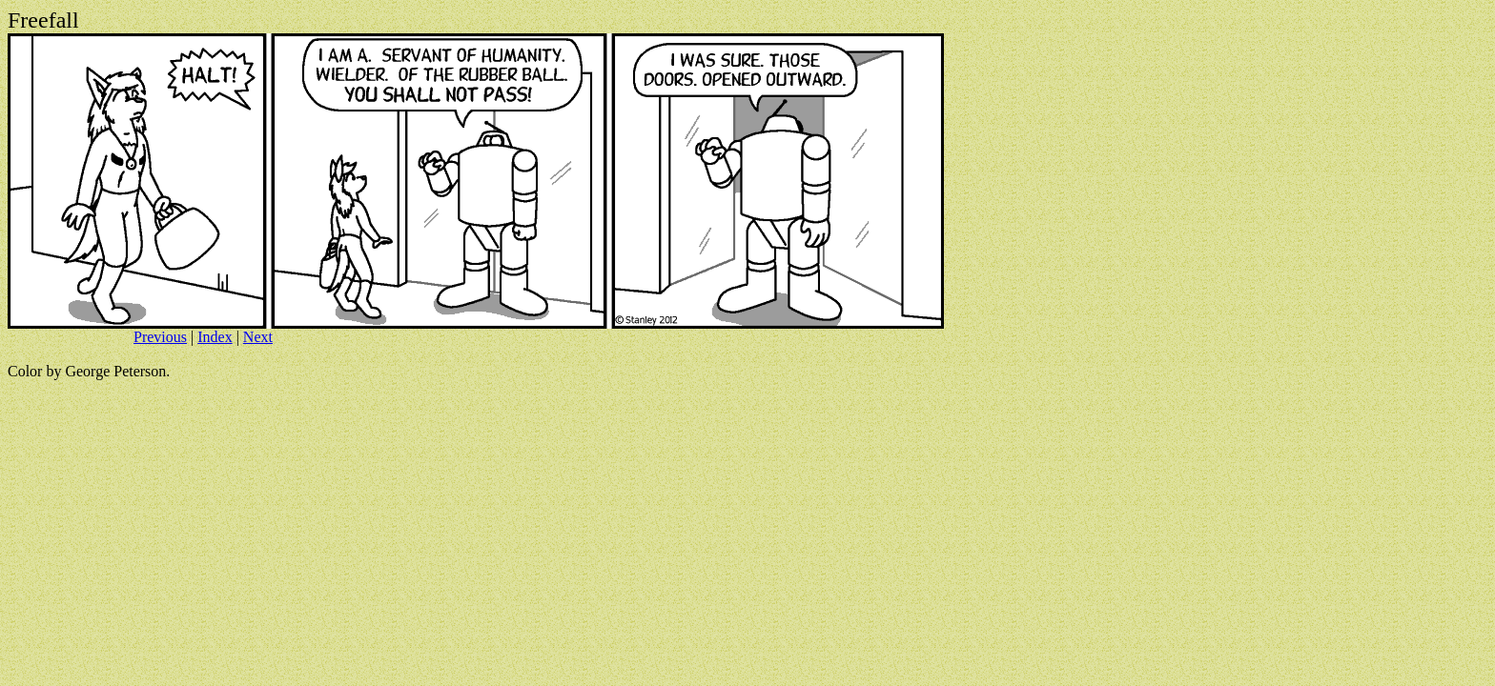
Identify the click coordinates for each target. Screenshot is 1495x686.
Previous (160, 337)
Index (214, 337)
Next (258, 337)
